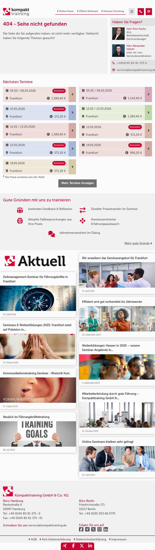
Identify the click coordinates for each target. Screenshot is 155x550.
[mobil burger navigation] (132, 11)
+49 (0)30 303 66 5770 (99, 513)
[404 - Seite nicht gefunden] (141, 11)
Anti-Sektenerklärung (55, 539)
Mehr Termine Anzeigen (77, 183)
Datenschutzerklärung (90, 539)
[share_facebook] (73, 546)
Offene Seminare (87, 11)
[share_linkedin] (90, 546)
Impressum (117, 539)
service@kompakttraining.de (47, 525)
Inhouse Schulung (112, 11)
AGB (32, 539)
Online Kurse (65, 11)
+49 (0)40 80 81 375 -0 (24, 513)
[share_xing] (65, 546)
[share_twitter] (82, 546)
